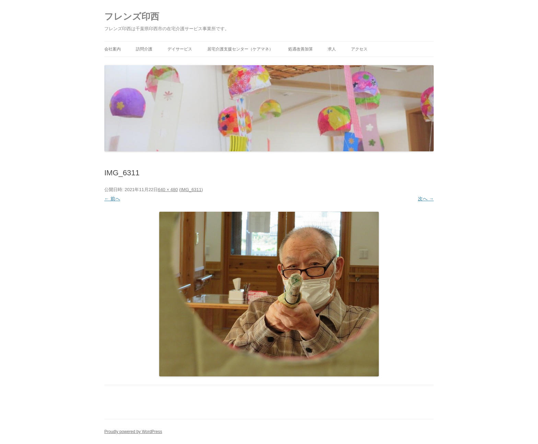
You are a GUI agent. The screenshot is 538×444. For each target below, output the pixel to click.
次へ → (426, 198)
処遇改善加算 (300, 49)
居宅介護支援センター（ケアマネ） (240, 49)
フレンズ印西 (131, 16)
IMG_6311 (190, 189)
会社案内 (112, 49)
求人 (332, 49)
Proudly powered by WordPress (133, 431)
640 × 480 (168, 189)
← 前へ (112, 198)
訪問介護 (144, 49)
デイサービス (179, 49)
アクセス (359, 49)
